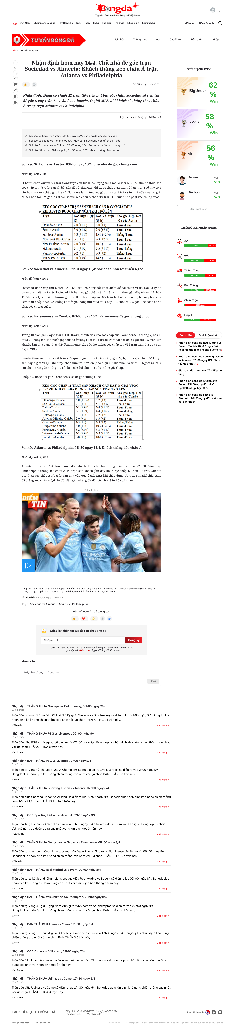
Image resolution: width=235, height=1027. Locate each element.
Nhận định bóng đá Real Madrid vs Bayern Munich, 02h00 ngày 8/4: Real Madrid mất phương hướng (200, 346)
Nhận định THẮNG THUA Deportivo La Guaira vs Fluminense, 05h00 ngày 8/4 (66, 841)
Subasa (193, 177)
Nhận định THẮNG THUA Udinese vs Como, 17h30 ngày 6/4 (53, 977)
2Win (194, 122)
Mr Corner (194, 153)
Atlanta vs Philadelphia (73, 604)
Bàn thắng (195, 39)
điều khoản (85, 648)
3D (186, 240)
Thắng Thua (191, 270)
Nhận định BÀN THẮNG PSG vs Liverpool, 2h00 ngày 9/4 (51, 759)
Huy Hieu (31, 597)
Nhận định (133, 22)
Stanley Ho (195, 192)
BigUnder (197, 90)
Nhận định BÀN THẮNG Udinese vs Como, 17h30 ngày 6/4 (52, 923)
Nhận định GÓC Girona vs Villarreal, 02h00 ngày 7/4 (48, 950)
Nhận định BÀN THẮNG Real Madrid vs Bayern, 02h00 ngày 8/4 (56, 868)
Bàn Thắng (191, 285)
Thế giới (106, 22)
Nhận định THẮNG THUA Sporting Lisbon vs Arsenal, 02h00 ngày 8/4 (60, 787)
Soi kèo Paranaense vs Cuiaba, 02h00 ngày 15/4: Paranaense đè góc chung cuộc (78, 145)
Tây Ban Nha (65, 22)
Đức (78, 22)
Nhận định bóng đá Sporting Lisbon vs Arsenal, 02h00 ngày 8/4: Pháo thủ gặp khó (200, 360)
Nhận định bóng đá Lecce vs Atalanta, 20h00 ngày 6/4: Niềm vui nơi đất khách (200, 398)
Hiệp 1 (215, 39)
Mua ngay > (163, 723)
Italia (96, 22)
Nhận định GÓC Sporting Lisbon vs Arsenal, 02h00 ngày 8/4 (53, 814)
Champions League (44, 22)
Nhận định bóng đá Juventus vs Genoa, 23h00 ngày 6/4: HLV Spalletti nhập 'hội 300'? (197, 384)
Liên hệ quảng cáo (41, 1021)
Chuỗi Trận (191, 300)
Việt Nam (25, 22)
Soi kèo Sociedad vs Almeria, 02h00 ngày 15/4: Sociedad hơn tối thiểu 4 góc (74, 140)
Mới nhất (190, 23)
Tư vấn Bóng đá (29, 50)
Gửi (153, 680)
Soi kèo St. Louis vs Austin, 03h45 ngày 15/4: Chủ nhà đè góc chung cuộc (73, 135)
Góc (156, 39)
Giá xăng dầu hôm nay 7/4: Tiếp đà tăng (200, 372)
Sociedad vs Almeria (42, 604)
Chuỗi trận (174, 39)
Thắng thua (138, 39)
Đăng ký (133, 639)
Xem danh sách (198, 208)
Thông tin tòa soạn (20, 1021)
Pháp (87, 22)
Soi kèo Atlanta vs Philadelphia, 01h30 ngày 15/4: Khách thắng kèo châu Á (74, 150)
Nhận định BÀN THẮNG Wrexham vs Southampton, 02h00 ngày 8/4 (59, 895)
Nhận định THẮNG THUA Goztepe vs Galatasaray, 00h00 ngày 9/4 (58, 705)
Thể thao (119, 22)
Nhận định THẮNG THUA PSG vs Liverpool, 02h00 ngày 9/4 (53, 732)
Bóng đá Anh (206, 23)
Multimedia (148, 22)
